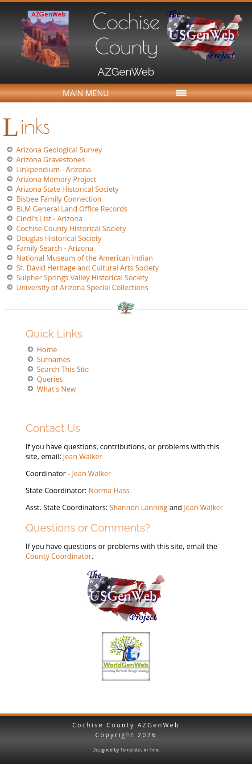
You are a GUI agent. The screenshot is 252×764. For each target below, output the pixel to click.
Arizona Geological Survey (59, 150)
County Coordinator (58, 556)
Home (47, 350)
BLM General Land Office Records (71, 209)
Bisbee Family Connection (58, 199)
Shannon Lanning (138, 507)
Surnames (53, 359)
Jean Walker (81, 456)
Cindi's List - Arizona (49, 219)
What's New (56, 389)
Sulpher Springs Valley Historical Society (82, 278)
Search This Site (63, 369)
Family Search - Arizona (54, 248)
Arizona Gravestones (50, 160)
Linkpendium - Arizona (53, 169)
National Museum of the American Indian (84, 258)
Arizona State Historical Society (67, 189)
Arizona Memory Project (56, 179)
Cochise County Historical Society (71, 228)
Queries (49, 379)
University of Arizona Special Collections (82, 287)
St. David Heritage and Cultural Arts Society (87, 268)
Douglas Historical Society (58, 238)
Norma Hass (108, 490)
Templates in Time (140, 750)
